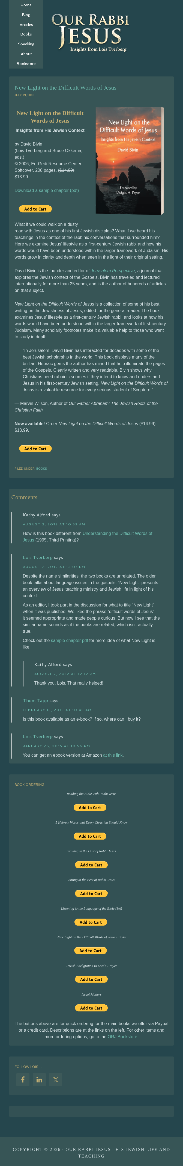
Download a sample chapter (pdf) (47, 190)
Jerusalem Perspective (113, 270)
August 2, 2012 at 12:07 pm (54, 567)
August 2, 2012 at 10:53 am (54, 524)
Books (41, 468)
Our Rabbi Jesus (91, 33)
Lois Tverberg (38, 557)
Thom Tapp (35, 700)
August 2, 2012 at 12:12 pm (65, 674)
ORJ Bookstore (122, 1036)
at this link (112, 755)
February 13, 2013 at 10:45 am (57, 710)
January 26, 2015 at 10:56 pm (56, 746)
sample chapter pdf (69, 640)
